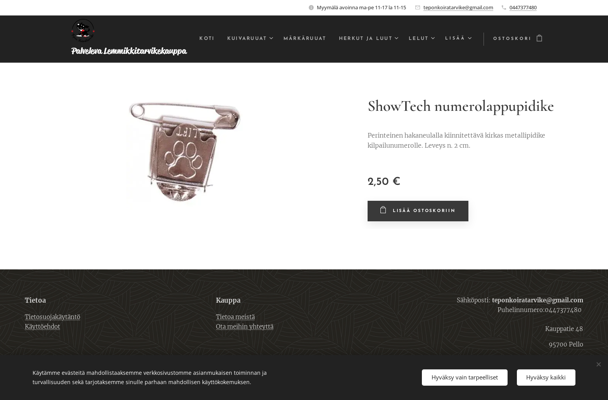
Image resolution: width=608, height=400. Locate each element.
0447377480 (523, 7)
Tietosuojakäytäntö (52, 316)
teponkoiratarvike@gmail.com (458, 7)
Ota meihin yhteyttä (244, 326)
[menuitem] (223, 39)
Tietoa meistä (235, 316)
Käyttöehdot (42, 326)
